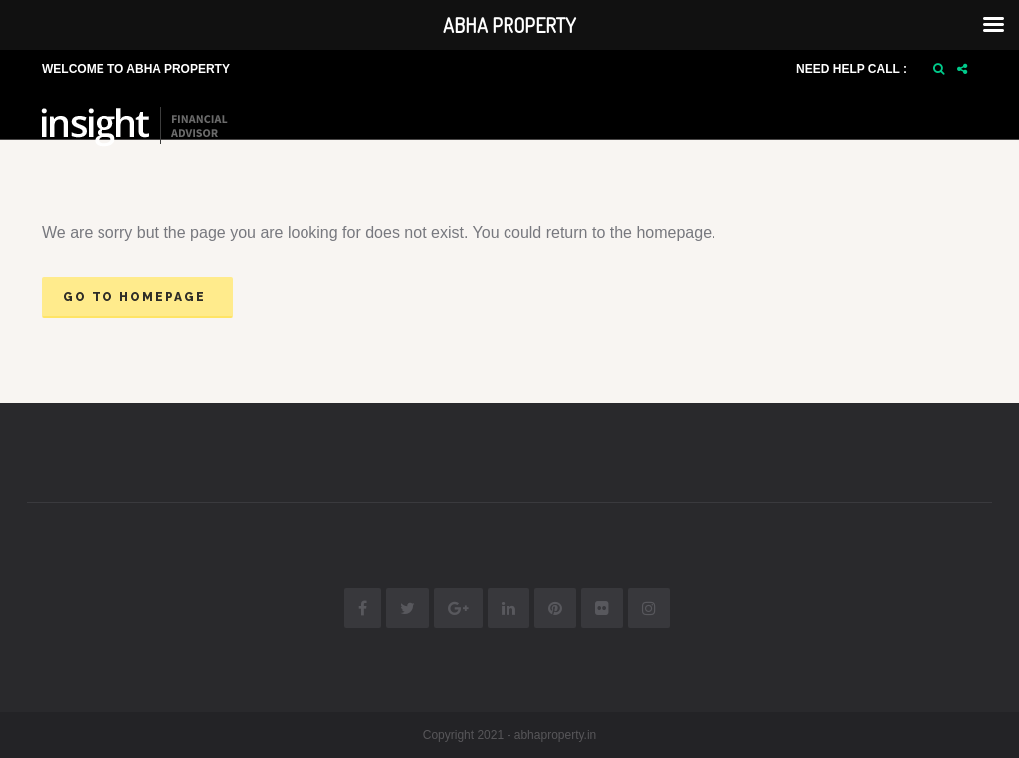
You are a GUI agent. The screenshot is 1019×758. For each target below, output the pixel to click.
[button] (938, 69)
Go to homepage (134, 297)
